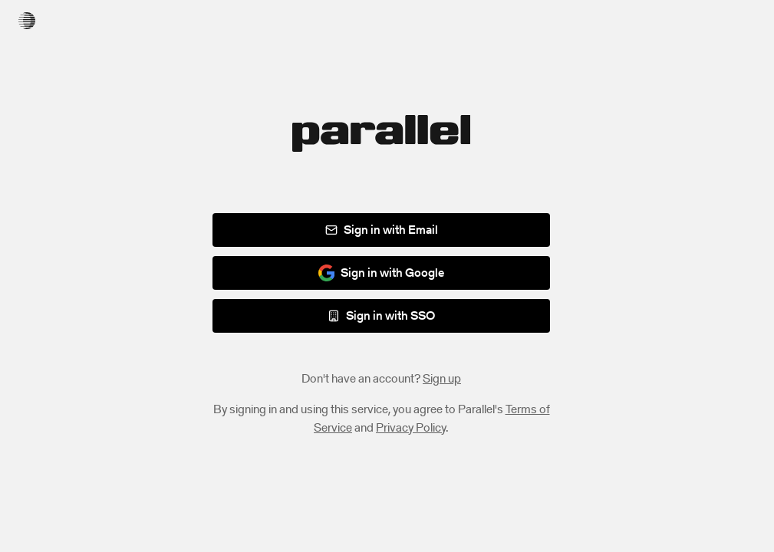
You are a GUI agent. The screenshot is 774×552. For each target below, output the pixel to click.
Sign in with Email (381, 229)
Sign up (442, 378)
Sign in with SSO (381, 315)
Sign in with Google (381, 272)
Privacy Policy (411, 427)
